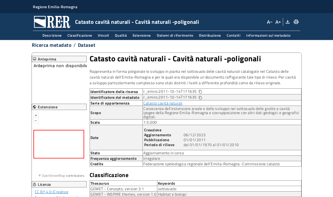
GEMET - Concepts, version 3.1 (117, 189)
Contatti (233, 35)
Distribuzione (210, 35)
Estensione (142, 35)
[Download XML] (287, 22)
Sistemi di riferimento (175, 35)
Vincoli (103, 35)
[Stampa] (296, 22)
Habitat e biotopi (172, 194)
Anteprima (44, 59)
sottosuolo (167, 189)
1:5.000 (150, 122)
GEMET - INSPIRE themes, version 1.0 (123, 194)
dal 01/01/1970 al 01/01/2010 (211, 145)
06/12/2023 (195, 135)
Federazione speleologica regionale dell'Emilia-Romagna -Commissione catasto (211, 164)
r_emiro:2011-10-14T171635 (177, 91)
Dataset (87, 45)
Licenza (42, 184)
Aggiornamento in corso (163, 153)
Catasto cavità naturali (163, 103)
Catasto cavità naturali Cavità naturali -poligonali (175, 58)
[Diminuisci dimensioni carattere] (269, 22)
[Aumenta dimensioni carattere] (277, 22)
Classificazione (79, 35)
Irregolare (151, 158)
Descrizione (52, 35)
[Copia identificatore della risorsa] (200, 92)
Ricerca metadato (52, 45)
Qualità (121, 35)
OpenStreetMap (53, 175)
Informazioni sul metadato (268, 35)
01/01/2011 (195, 140)
